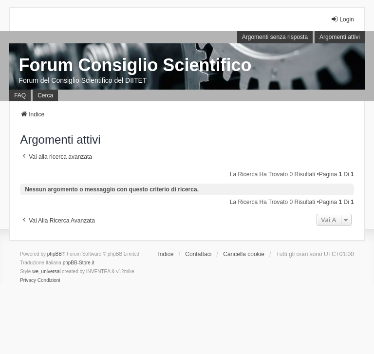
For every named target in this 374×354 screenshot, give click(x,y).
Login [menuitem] (342, 19)
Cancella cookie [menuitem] (243, 254)
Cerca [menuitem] (45, 95)
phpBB (54, 254)
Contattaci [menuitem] (198, 254)
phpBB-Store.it (78, 262)
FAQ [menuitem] (20, 95)
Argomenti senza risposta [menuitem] (275, 37)
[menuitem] (28, 280)
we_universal (46, 271)
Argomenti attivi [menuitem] (339, 37)
